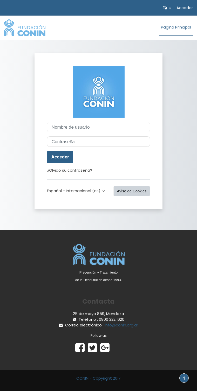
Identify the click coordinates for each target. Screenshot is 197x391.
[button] (167, 8)
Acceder (184, 7)
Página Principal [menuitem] (176, 27)
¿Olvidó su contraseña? (69, 170)
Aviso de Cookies (131, 191)
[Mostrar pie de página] (184, 378)
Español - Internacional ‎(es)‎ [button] (74, 190)
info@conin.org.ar (121, 325)
